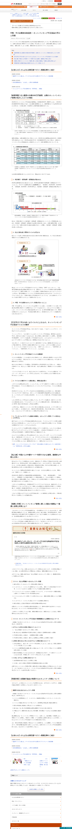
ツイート (34, 18)
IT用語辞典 (14, 817)
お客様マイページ (33, 6)
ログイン (58, 1)
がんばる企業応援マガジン (18, 797)
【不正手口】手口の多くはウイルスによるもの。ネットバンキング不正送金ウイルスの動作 (36, 56)
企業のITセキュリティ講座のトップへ (20, 770)
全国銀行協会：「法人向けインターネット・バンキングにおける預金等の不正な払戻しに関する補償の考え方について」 (37, 564)
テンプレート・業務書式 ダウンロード (20, 813)
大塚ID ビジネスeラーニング (18, 781)
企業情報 (56, 6)
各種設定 (56, 10)
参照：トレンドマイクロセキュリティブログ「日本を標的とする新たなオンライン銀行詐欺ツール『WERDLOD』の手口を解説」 (37, 445)
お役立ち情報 (23, 10)
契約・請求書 (45, 10)
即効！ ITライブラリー (17, 801)
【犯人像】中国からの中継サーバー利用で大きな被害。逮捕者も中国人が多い (33, 58)
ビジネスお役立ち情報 (34, 13)
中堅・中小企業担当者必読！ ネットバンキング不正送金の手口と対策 (25, 16)
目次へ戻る (59, 316)
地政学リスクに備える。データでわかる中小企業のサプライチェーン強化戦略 (33, 76)
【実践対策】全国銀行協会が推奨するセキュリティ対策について (29, 63)
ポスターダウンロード (17, 809)
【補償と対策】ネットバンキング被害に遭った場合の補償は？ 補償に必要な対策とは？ (35, 61)
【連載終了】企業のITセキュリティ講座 (20, 14)
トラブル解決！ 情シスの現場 (18, 805)
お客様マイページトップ (14, 10)
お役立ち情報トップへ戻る (36, 789)
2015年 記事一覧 (32, 14)
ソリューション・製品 (21, 6)
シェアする (39, 18)
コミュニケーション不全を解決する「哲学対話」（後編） (28, 88)
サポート (34, 10)
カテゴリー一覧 (15, 821)
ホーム (12, 6)
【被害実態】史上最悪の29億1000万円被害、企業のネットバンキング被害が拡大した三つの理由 (36, 53)
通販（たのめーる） (44, 6)
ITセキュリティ (15, 825)
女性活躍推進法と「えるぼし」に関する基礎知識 (25, 82)
